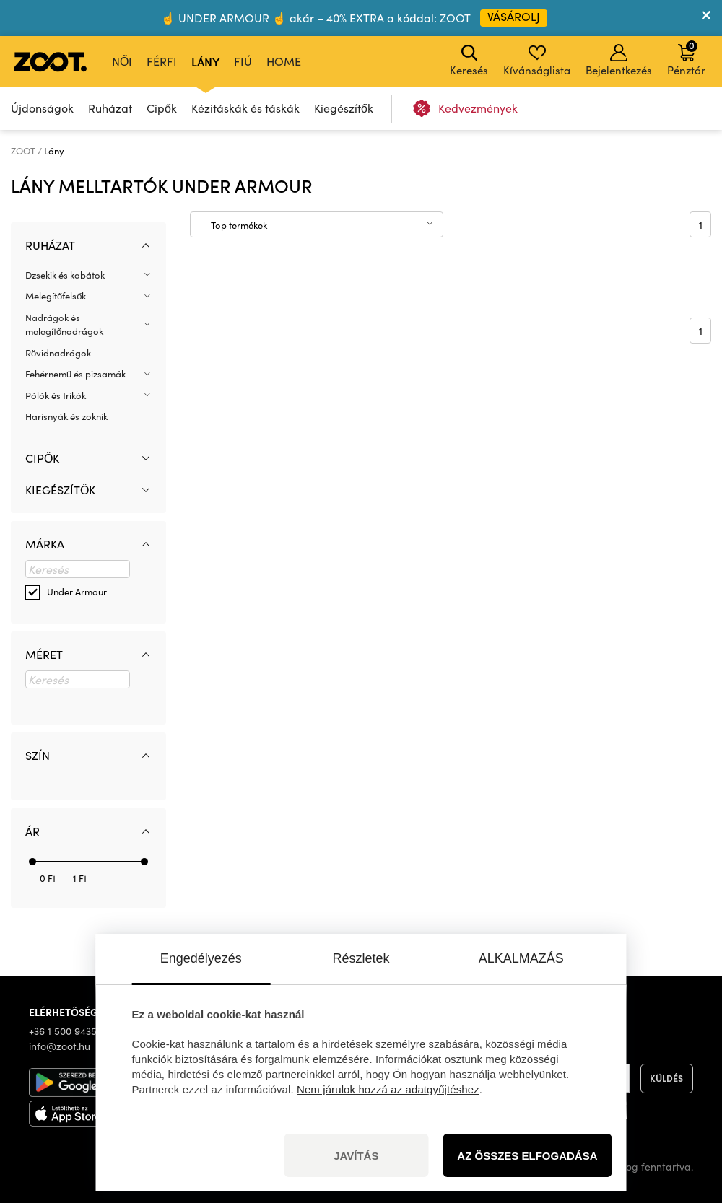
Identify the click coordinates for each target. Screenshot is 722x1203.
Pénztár (686, 57)
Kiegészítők (343, 107)
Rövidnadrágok (58, 352)
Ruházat (110, 107)
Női (122, 61)
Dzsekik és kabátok (65, 274)
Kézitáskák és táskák (245, 107)
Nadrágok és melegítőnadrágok (64, 324)
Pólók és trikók (55, 395)
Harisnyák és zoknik (66, 416)
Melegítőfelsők (55, 295)
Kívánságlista (536, 60)
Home (283, 61)
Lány (205, 61)
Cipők (162, 107)
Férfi (162, 61)
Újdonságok (42, 107)
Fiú (243, 61)
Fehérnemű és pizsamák (75, 373)
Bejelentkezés (619, 60)
